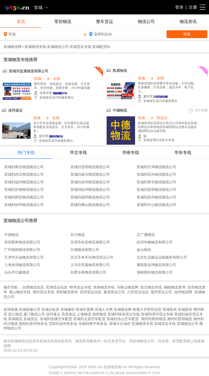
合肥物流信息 (33, 287)
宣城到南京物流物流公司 (24, 167)
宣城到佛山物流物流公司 (90, 205)
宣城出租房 (50, 309)
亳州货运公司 (161, 292)
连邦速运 (15, 110)
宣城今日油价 (120, 324)
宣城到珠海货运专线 (123, 314)
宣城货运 (30, 319)
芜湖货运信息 (56, 287)
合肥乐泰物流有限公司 (88, 272)
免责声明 (69, 373)
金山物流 (144, 250)
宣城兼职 (67, 309)
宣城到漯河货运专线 (157, 314)
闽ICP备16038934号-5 (92, 373)
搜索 (187, 34)
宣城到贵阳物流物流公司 (90, 167)
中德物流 (120, 110)
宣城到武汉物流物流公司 (24, 174)
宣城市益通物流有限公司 (28, 71)
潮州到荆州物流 (153, 319)
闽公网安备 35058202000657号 (130, 373)
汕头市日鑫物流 (16, 272)
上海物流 (84, 314)
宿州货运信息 (90, 292)
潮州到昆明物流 (179, 319)
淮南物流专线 (104, 287)
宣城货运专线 (165, 324)
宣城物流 (15, 319)
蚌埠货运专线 (80, 287)
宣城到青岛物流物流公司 (156, 182)
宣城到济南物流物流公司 (24, 190)
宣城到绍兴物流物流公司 (156, 174)
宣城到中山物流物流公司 (156, 205)
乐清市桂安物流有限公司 (90, 242)
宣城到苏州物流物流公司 (156, 197)
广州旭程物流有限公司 (22, 250)
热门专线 (26, 152)
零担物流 (62, 21)
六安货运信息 (138, 292)
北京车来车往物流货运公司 (91, 257)
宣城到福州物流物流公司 (90, 197)
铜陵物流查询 (174, 287)
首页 (21, 21)
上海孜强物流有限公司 (22, 265)
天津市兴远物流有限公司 (24, 257)
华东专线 (182, 152)
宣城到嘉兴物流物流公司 (90, 174)
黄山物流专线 (20, 292)
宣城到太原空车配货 (89, 319)
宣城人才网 (104, 309)
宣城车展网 (85, 309)
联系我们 (55, 373)
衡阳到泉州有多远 (33, 324)
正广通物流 (146, 235)
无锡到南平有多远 (92, 324)
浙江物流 (15, 314)
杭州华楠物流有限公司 (155, 242)
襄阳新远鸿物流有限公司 (156, 265)
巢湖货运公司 (114, 292)
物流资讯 (188, 21)
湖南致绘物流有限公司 (155, 272)
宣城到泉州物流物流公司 (90, 182)
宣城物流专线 (142, 324)
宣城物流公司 (187, 324)
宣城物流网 (12, 47)
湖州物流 (99, 314)
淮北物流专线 (151, 287)
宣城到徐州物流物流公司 (24, 205)
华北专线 (78, 152)
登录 (179, 7)
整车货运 (104, 21)
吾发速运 (68, 314)
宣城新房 (169, 309)
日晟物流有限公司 (84, 250)
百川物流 (77, 235)
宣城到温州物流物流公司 (24, 182)
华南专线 (130, 152)
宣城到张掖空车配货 (56, 319)
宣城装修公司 (29, 309)
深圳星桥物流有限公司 (22, 242)
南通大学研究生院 (147, 309)
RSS (157, 373)
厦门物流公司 (34, 314)
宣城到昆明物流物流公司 (156, 190)
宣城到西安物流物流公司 (24, 197)
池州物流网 (183, 292)
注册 (193, 7)
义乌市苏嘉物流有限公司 (90, 265)
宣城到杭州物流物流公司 (90, 190)
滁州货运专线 (43, 292)
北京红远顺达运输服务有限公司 (162, 257)
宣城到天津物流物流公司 (156, 167)
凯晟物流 (120, 71)
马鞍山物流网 (127, 287)
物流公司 (146, 21)
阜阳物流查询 (67, 292)
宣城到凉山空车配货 (122, 319)
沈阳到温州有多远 (62, 324)
